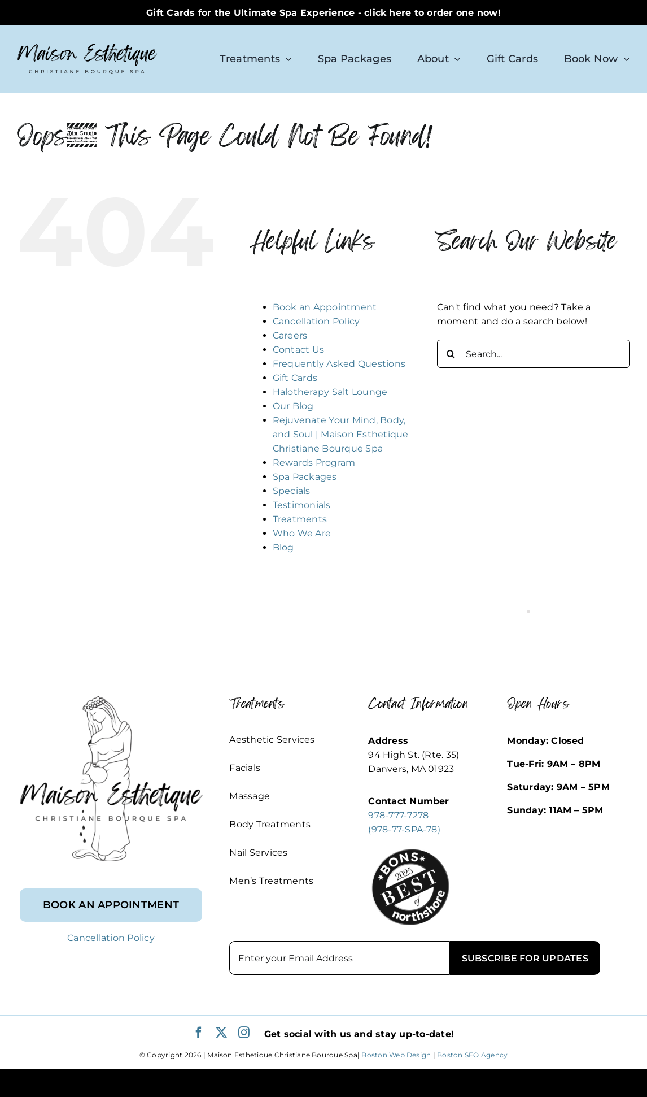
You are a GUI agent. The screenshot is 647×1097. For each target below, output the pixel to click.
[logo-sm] (87, 47)
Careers (290, 335)
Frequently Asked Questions (339, 363)
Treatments (300, 519)
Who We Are (302, 533)
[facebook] (198, 1032)
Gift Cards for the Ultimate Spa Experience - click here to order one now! (323, 12)
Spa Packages (305, 476)
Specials (292, 490)
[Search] (451, 354)
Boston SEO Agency (472, 1055)
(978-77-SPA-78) (404, 829)
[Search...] (533, 354)
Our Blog (293, 406)
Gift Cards (295, 377)
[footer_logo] (111, 700)
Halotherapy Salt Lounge (330, 392)
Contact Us (298, 349)
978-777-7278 (398, 815)
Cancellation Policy (316, 321)
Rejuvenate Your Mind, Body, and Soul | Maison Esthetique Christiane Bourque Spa (341, 434)
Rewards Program (314, 462)
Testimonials (302, 505)
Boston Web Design (396, 1055)
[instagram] (244, 1032)
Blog (283, 547)
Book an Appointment (325, 307)
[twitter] (221, 1032)
